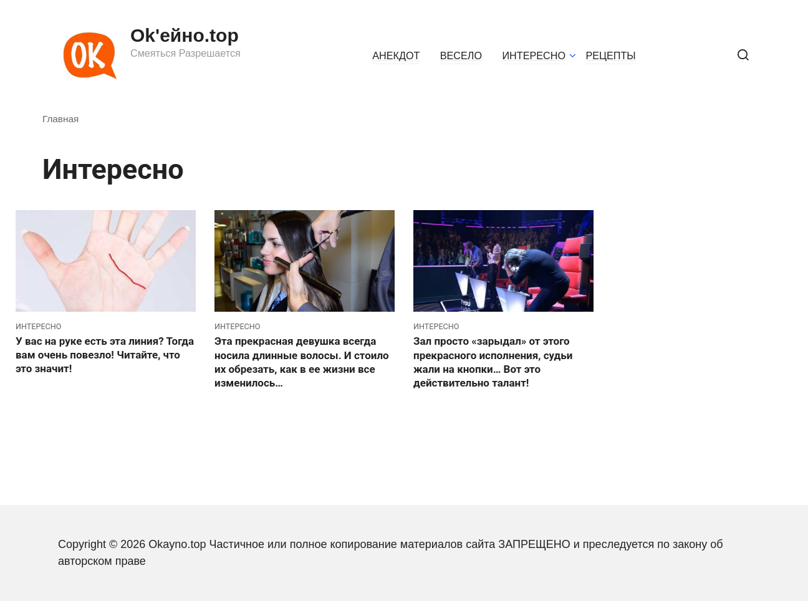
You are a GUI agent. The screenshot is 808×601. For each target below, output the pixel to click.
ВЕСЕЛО (461, 55)
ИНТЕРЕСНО (533, 55)
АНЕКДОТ (396, 55)
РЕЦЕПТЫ (610, 55)
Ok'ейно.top (184, 35)
